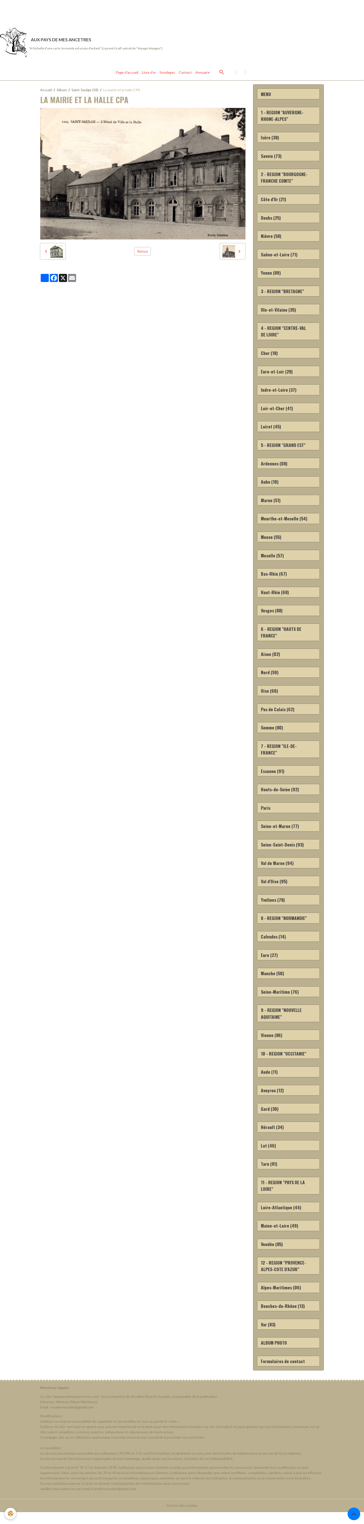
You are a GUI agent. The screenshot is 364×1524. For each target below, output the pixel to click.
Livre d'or (149, 73)
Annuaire (202, 73)
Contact (185, 73)
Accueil (46, 90)
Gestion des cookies (182, 1517)
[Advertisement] (92, 11)
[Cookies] (10, 1513)
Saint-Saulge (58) (85, 90)
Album (62, 90)
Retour (142, 252)
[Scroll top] (354, 1514)
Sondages (167, 73)
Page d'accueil (127, 73)
